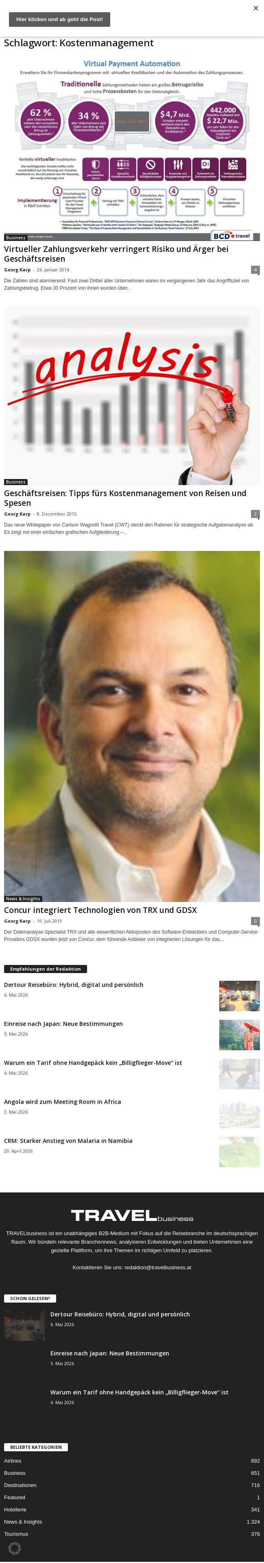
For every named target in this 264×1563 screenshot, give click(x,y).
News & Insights (23, 899)
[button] (14, 1548)
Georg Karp (17, 270)
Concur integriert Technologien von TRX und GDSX (100, 910)
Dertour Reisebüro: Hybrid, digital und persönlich (74, 985)
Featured (14, 1497)
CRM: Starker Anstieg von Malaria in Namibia (68, 1141)
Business (16, 238)
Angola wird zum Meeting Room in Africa (62, 1102)
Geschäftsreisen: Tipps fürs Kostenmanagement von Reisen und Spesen (125, 498)
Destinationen (20, 1485)
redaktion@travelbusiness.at (157, 1267)
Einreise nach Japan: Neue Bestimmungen (63, 1024)
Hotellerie (15, 1510)
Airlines (13, 1461)
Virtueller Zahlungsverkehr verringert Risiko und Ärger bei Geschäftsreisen (116, 254)
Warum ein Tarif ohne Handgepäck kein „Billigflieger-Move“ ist (93, 1063)
